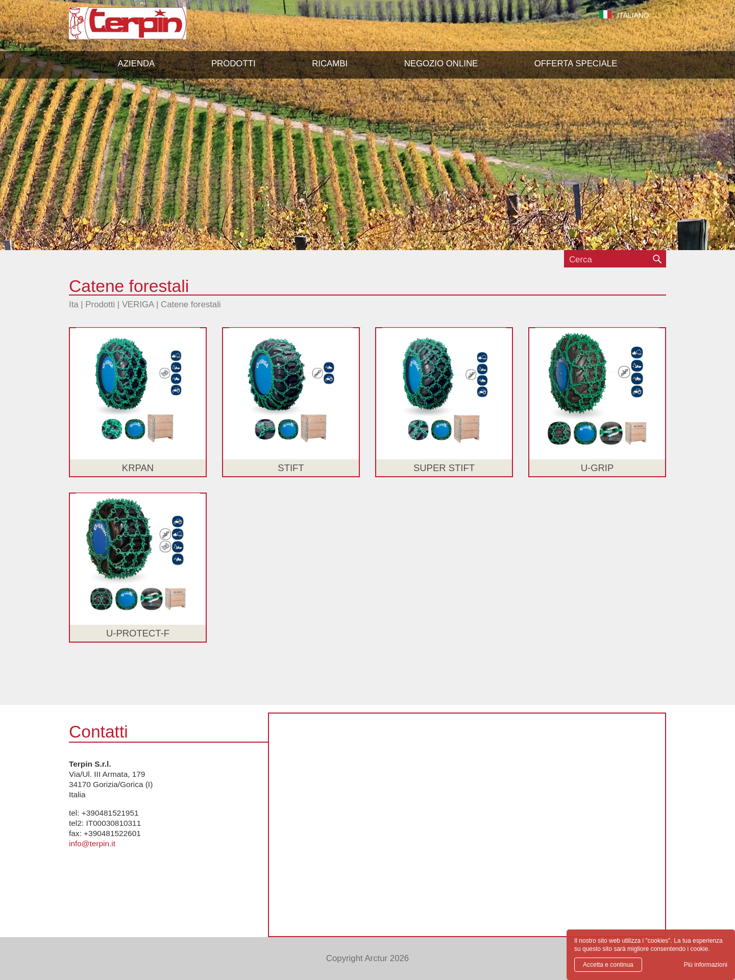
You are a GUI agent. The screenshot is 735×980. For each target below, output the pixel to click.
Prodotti (100, 304)
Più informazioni (705, 964)
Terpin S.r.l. (145, 28)
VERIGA (138, 304)
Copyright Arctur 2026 (367, 958)
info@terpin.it (92, 843)
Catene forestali (191, 304)
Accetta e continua (608, 964)
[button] (233, 64)
